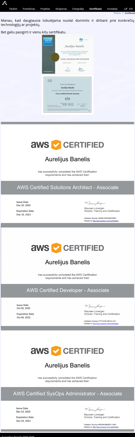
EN (131, 8)
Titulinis (13, 8)
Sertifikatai (95, 8)
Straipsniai (61, 8)
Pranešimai (29, 8)
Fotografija (78, 8)
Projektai (45, 8)
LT (126, 8)
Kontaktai (112, 8)
